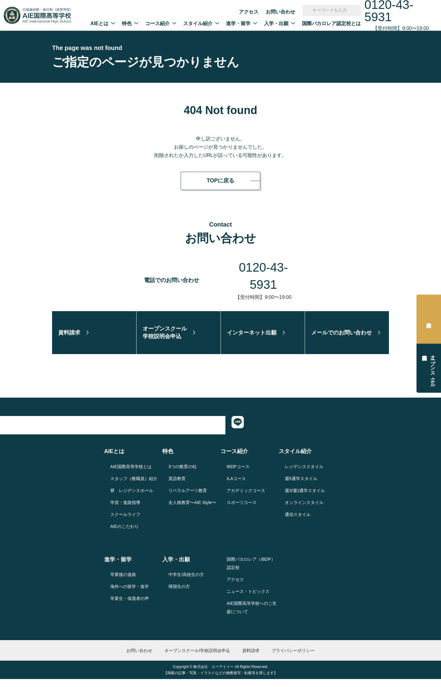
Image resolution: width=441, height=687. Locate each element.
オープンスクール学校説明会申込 (432, 368)
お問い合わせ (280, 11)
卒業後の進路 (123, 582)
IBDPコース (238, 474)
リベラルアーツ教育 (187, 498)
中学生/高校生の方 (186, 582)
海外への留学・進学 (129, 594)
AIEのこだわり (124, 534)
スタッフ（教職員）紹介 (133, 486)
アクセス (248, 11)
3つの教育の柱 (182, 474)
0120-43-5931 (263, 267)
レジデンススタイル (304, 474)
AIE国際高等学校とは (131, 474)
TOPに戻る (221, 180)
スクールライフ (125, 522)
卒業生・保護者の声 (129, 606)
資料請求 (429, 319)
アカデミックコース (246, 498)
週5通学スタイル (301, 486)
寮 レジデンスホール (131, 498)
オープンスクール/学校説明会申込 (197, 658)
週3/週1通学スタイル (305, 498)
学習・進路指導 (125, 510)
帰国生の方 (179, 594)
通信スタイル (298, 522)
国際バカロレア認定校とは (331, 23)
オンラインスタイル (304, 510)
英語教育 (177, 486)
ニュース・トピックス (248, 599)
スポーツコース (242, 510)
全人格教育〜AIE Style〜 (192, 510)
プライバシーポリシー (293, 658)
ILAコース (236, 486)
